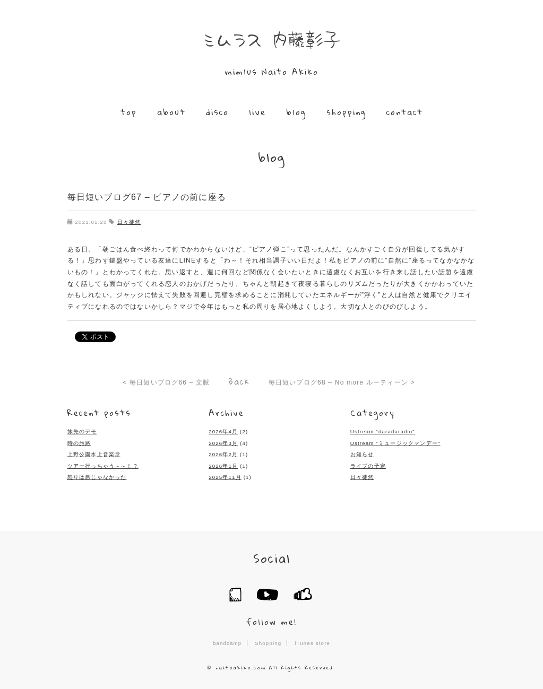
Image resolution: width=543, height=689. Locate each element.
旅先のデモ (82, 431)
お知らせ (362, 454)
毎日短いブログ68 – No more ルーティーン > (342, 382)
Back (239, 381)
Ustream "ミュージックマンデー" (395, 443)
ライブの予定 (368, 466)
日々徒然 (129, 222)
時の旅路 (79, 443)
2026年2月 (223, 454)
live (257, 111)
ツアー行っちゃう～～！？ (103, 466)
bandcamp (227, 643)
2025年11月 (225, 477)
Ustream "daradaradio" (382, 431)
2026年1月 (223, 466)
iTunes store (312, 643)
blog (296, 111)
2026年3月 (223, 443)
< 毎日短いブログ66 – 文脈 (166, 382)
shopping (346, 111)
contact (404, 111)
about (171, 111)
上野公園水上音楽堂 (94, 454)
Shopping (268, 643)
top (128, 111)
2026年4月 (223, 431)
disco (217, 111)
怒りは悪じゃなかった (97, 477)
